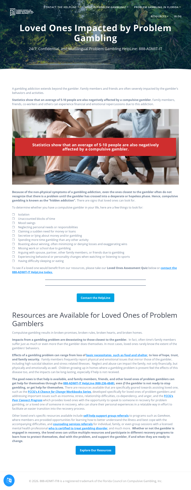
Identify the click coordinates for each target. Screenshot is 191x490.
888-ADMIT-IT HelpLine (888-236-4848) (88, 383)
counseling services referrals (73, 424)
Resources (158, 16)
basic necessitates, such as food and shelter (116, 355)
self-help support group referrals (106, 416)
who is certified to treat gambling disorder (77, 428)
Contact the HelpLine (60, 7)
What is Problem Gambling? (105, 7)
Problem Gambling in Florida (156, 7)
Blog (178, 16)
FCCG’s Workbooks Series (59, 392)
